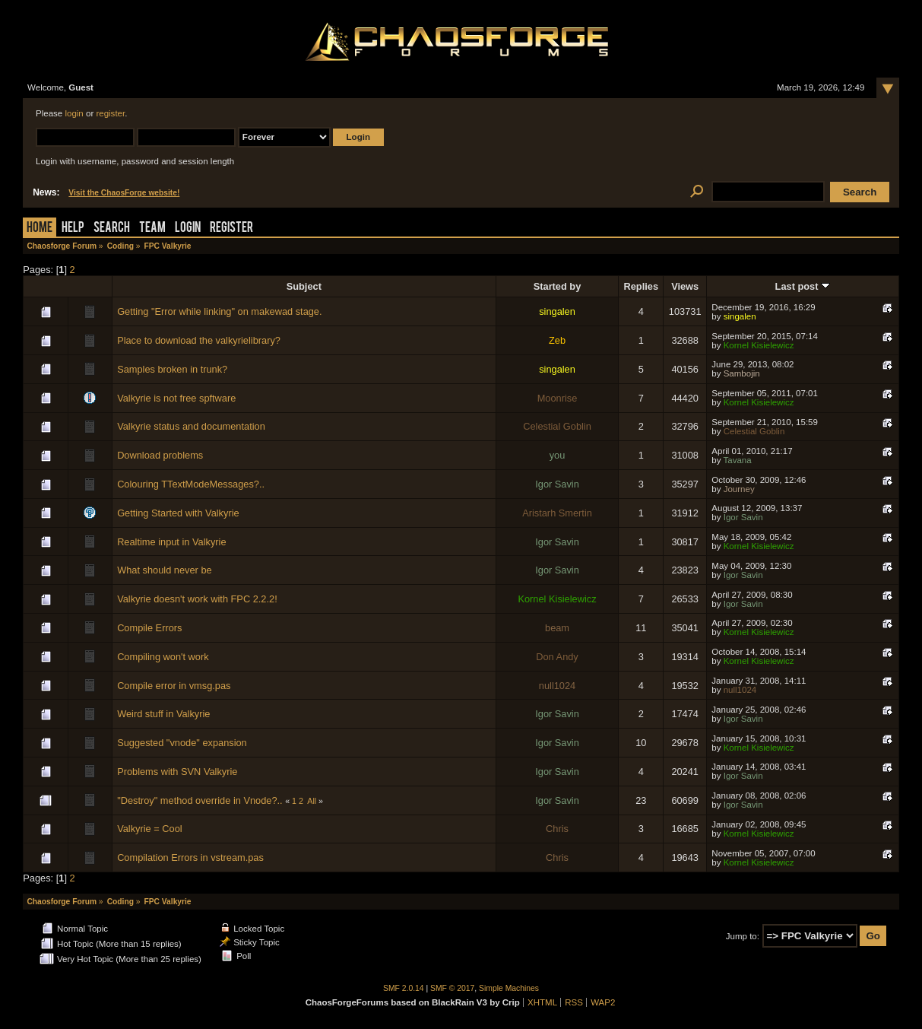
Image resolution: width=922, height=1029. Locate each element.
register (110, 113)
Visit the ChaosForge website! (123, 193)
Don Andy (557, 656)
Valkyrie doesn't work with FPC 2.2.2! (197, 599)
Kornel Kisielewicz (759, 345)
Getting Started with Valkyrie (178, 513)
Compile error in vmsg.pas (173, 685)
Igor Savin (557, 484)
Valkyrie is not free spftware (176, 398)
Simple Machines (509, 988)
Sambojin (742, 373)
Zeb (557, 340)
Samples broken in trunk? (172, 369)
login (74, 113)
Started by (557, 286)
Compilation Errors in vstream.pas (190, 857)
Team (152, 228)
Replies (641, 286)
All (311, 800)
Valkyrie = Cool (149, 828)
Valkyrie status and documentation (191, 426)
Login (188, 228)
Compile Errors (149, 628)
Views (685, 286)
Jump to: (742, 936)
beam (557, 628)
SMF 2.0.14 (403, 988)
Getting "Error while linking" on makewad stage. (219, 311)
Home (39, 228)
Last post (802, 286)
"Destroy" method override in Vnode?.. (200, 800)
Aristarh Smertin (557, 513)
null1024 (557, 685)
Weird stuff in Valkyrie (163, 713)
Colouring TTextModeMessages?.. (191, 484)
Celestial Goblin (557, 426)
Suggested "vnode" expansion (182, 742)
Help (73, 228)
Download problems (160, 455)
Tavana (737, 460)
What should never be (164, 570)
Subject (304, 286)
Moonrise (557, 398)
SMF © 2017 (452, 988)
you (558, 455)
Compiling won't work (163, 656)
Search (111, 228)
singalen (557, 311)
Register (231, 228)
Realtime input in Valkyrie (171, 542)
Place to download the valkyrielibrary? (198, 340)
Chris (557, 828)
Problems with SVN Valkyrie (177, 771)
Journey (739, 489)
